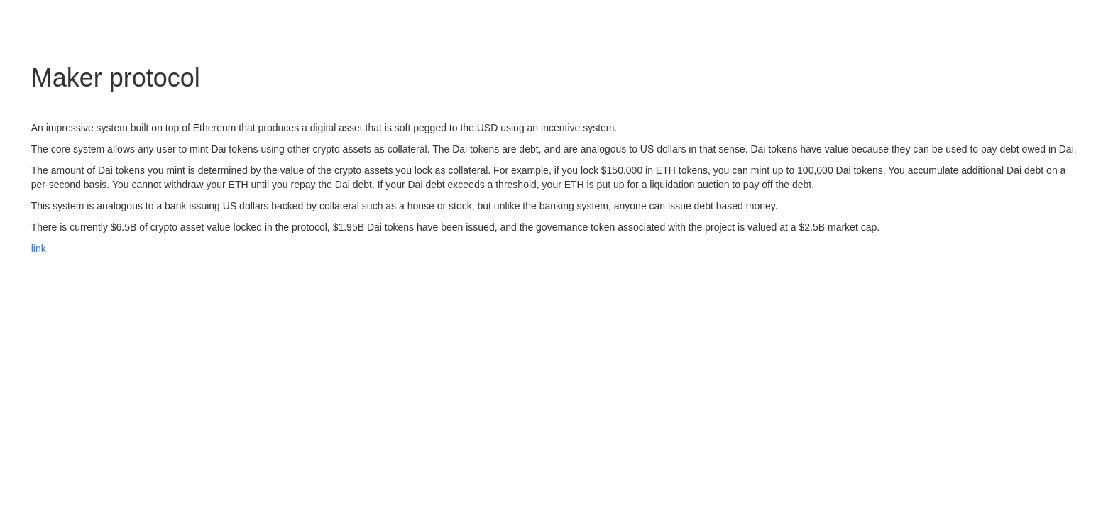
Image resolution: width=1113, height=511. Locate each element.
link (38, 248)
